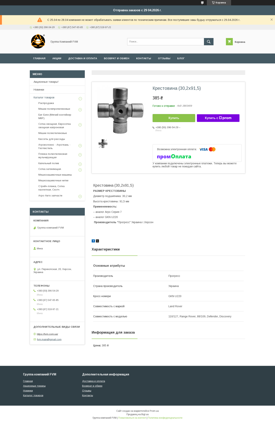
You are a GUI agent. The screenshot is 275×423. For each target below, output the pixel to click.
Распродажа (46, 103)
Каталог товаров (44, 97)
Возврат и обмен (116, 58)
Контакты (143, 58)
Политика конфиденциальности (165, 418)
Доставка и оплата (82, 58)
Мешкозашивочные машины (55, 174)
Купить (174, 118)
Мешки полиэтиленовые (52, 133)
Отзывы (164, 58)
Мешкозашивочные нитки (53, 180)
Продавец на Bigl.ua (137, 414)
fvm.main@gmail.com (49, 339)
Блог (180, 58)
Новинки (39, 89)
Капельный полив (48, 163)
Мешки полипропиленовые (54, 108)
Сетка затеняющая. (49, 169)
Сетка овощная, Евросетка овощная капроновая (54, 125)
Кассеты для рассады (51, 139)
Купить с (218, 118)
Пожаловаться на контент (132, 418)
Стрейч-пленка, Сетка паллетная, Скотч (51, 188)
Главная (39, 58)
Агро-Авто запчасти (50, 195)
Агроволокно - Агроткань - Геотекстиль (54, 146)
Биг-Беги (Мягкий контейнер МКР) (54, 116)
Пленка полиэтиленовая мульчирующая (52, 155)
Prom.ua (154, 411)
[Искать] (209, 41)
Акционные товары (34, 385)
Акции (56, 58)
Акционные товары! (46, 81)
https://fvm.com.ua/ (47, 333)
